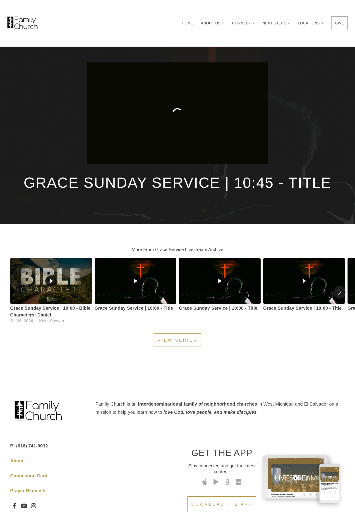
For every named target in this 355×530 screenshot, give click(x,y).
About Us (212, 23)
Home (187, 23)
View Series (177, 340)
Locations (311, 23)
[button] (339, 292)
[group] (51, 292)
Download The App (221, 504)
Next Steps (276, 23)
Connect (243, 23)
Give (339, 23)
